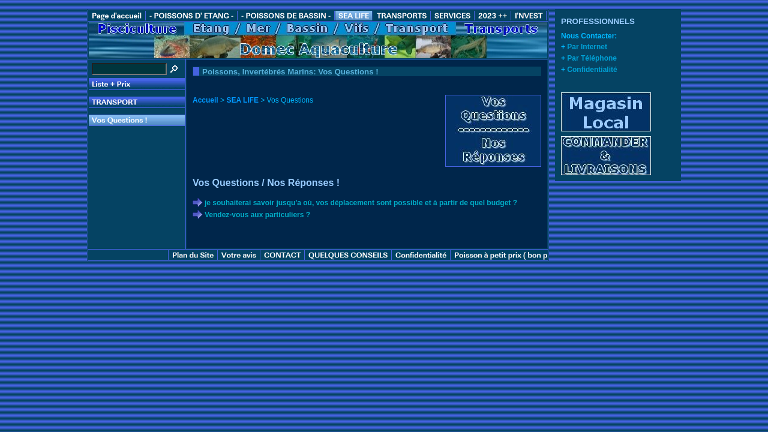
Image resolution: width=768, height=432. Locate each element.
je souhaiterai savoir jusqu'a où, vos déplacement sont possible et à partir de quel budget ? (361, 203)
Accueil (205, 100)
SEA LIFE (242, 100)
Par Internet (587, 47)
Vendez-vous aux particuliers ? (257, 215)
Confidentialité (592, 69)
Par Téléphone (592, 58)
